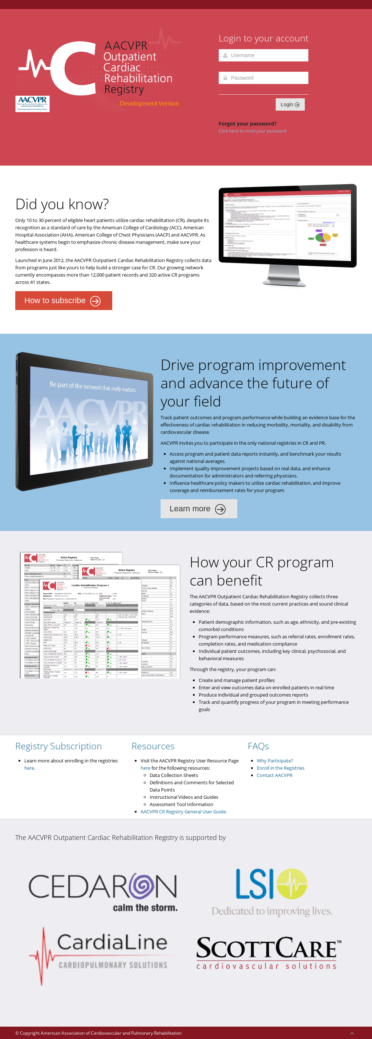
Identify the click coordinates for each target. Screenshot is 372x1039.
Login (290, 104)
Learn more (198, 509)
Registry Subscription (58, 746)
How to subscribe (62, 301)
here (29, 768)
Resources (153, 746)
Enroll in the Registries (280, 768)
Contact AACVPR (274, 775)
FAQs (258, 746)
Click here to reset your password (252, 131)
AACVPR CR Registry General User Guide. (184, 811)
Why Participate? (275, 760)
